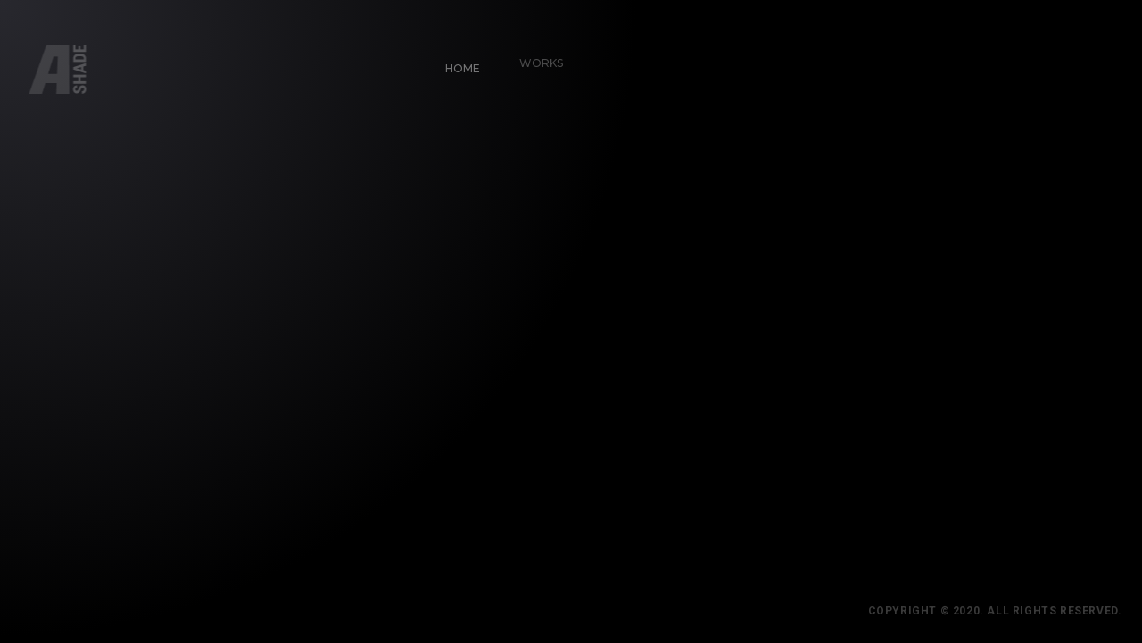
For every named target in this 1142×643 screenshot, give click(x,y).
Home (456, 62)
